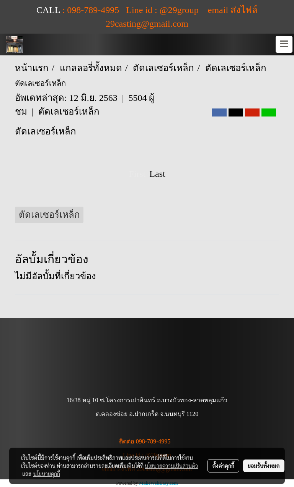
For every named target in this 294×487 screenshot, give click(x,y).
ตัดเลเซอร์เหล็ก (69, 111)
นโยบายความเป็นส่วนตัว (171, 465)
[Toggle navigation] (284, 44)
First (137, 174)
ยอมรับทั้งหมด (264, 465)
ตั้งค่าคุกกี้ (223, 465)
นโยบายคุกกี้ (46, 473)
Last (157, 174)
